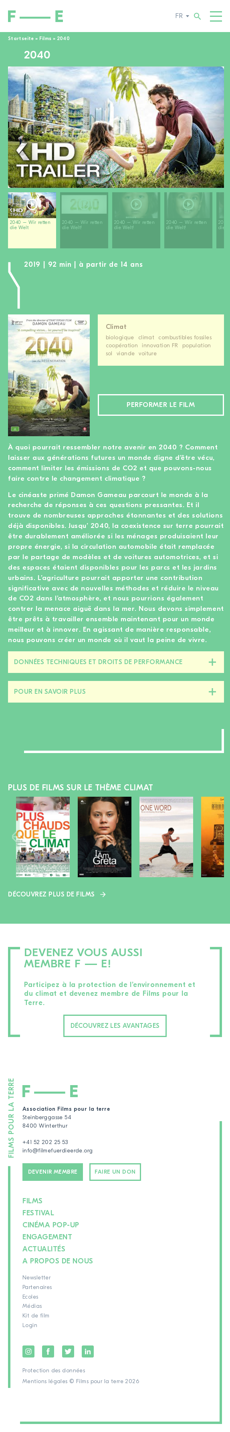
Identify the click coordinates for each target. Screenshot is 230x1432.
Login (29, 1325)
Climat (116, 326)
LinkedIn (88, 1351)
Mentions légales (45, 1381)
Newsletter (36, 1278)
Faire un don (115, 1172)
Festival (38, 1213)
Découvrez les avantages (115, 1025)
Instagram (28, 1351)
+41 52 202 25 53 (45, 1142)
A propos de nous (57, 1261)
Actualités (43, 1249)
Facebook (48, 1351)
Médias (32, 1306)
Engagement (47, 1237)
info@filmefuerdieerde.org (57, 1151)
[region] (116, 223)
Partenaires (37, 1287)
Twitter (68, 1351)
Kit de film (36, 1316)
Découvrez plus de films (51, 894)
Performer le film (161, 405)
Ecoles (30, 1297)
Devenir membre (53, 1172)
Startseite (21, 38)
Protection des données (53, 1371)
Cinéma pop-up (50, 1225)
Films (45, 38)
